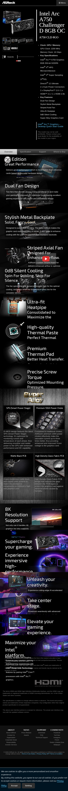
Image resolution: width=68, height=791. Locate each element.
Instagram (57, 737)
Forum (57, 740)
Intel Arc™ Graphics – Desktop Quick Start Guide (50, 125)
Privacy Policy (41, 754)
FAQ (41, 735)
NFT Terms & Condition (54, 754)
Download (41, 733)
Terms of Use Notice (28, 754)
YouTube (57, 735)
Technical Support (42, 737)
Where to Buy (60, 152)
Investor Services (11, 745)
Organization (11, 737)
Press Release (26, 733)
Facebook (57, 733)
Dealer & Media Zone (57, 742)
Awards (26, 735)
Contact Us (11, 735)
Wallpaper (57, 745)
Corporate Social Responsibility (11, 741)
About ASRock (11, 733)
